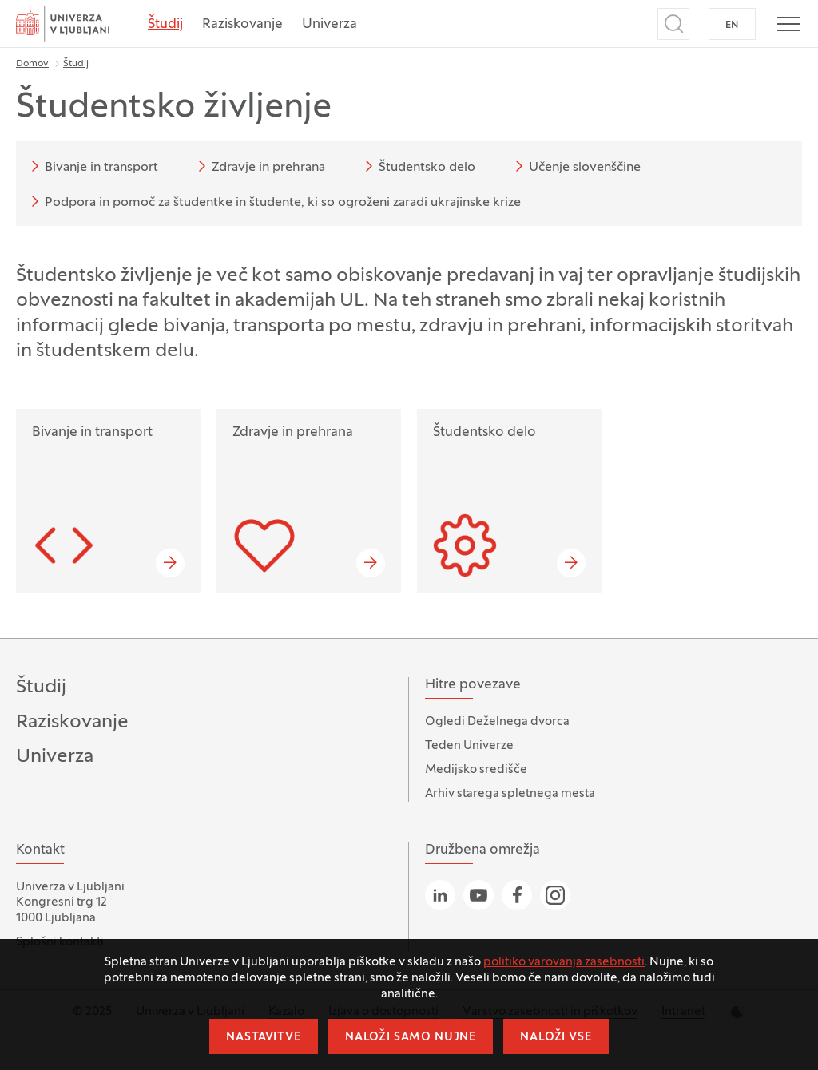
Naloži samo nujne (410, 1037)
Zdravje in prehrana (259, 166)
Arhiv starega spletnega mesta (510, 793)
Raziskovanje (242, 24)
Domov (32, 64)
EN (732, 25)
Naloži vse (555, 1037)
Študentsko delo (417, 166)
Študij (165, 24)
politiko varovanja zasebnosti (564, 962)
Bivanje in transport (92, 166)
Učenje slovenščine (575, 166)
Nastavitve (263, 1037)
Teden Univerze (469, 745)
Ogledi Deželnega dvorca (497, 721)
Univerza (329, 24)
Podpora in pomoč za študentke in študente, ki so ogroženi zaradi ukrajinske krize (273, 201)
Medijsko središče (476, 769)
